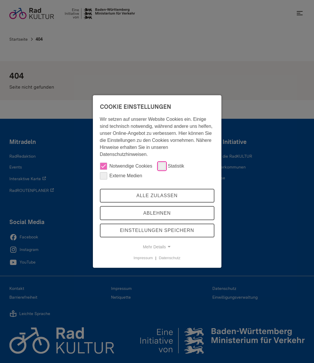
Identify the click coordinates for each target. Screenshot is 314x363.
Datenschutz (170, 258)
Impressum (143, 258)
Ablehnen (157, 213)
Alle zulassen (157, 195)
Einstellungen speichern (157, 230)
